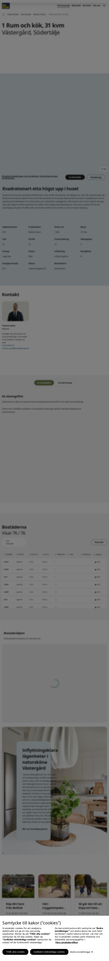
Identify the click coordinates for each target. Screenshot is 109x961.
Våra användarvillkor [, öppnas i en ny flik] (66, 942)
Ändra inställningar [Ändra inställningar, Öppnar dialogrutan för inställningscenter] (80, 951)
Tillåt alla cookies (15, 951)
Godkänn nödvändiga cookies (49, 951)
